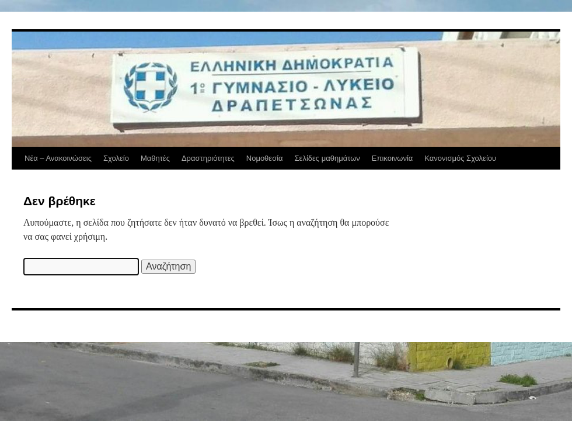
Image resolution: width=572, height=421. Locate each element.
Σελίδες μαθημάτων (327, 158)
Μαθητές (155, 158)
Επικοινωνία (392, 158)
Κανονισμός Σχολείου (460, 158)
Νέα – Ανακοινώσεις (58, 158)
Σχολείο (116, 158)
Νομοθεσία (264, 158)
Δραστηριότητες (208, 158)
